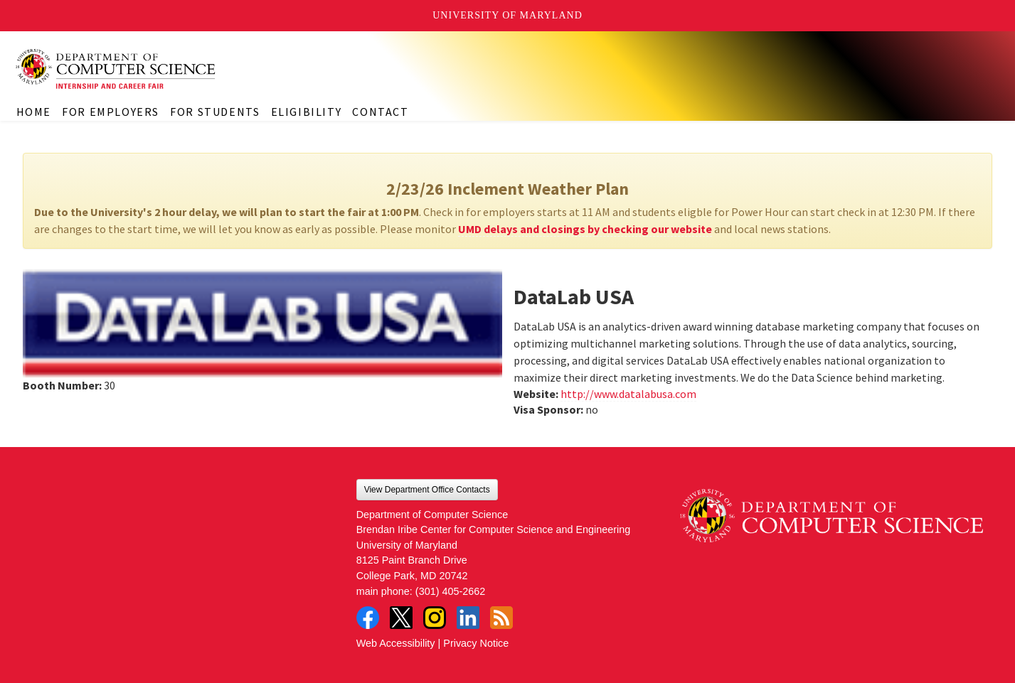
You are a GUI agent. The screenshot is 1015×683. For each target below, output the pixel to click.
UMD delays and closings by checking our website (585, 229)
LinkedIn (468, 617)
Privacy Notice (476, 643)
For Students (215, 111)
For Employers (110, 111)
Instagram (434, 617)
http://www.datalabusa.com (628, 394)
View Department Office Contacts (427, 490)
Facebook (367, 617)
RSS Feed (501, 617)
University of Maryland (507, 15)
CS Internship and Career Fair (142, 69)
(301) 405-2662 (450, 591)
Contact (380, 111)
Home (33, 111)
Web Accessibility (395, 643)
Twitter (401, 617)
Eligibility (306, 111)
